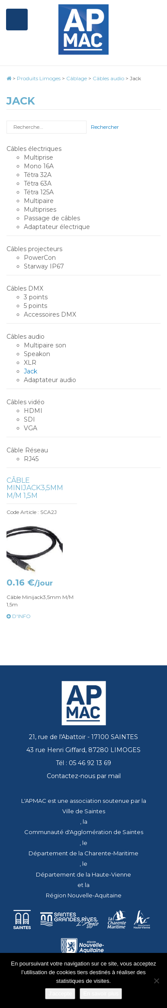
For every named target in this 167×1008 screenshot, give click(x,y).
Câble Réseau (27, 450)
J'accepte (60, 993)
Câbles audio (25, 336)
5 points (35, 306)
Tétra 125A (39, 192)
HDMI (33, 411)
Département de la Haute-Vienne (83, 874)
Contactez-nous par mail (84, 776)
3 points (36, 297)
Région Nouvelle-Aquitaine (84, 895)
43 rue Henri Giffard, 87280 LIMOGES (83, 750)
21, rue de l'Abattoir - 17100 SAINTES (83, 737)
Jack (30, 371)
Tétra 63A (37, 183)
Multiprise (38, 157)
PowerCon (40, 258)
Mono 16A (39, 166)
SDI (29, 419)
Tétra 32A (37, 175)
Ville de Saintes (83, 811)
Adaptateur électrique (57, 227)
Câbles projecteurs (34, 249)
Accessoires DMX (50, 314)
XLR (30, 363)
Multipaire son (45, 345)
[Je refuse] (156, 980)
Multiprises (40, 209)
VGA (30, 428)
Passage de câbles (52, 218)
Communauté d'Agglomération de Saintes (83, 832)
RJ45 (31, 459)
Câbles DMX (24, 288)
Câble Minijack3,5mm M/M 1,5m (34, 488)
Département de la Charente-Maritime (83, 853)
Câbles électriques (33, 149)
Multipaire (39, 201)
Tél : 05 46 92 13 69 (83, 763)
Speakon (37, 354)
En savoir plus (101, 993)
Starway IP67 (44, 266)
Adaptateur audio (50, 380)
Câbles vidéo (25, 402)
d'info (18, 616)
